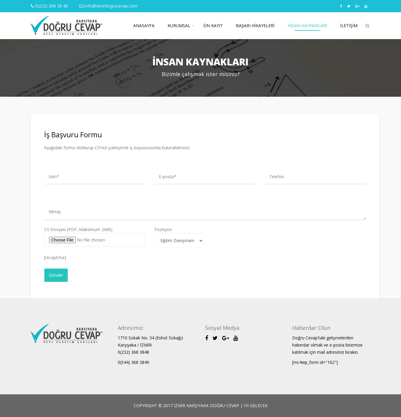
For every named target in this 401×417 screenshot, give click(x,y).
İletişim (348, 25)
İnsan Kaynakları (307, 25)
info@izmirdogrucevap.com (108, 6)
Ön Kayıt (213, 25)
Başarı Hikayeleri (255, 25)
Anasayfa (143, 25)
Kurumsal (179, 25)
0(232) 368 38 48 (49, 6)
